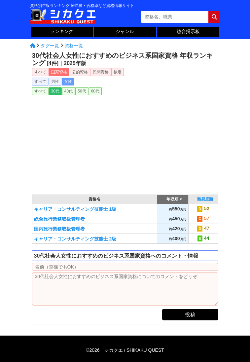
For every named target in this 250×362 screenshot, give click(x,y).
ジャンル (125, 31)
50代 (82, 91)
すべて (40, 72)
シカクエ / (134, 350)
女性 (68, 81)
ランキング (61, 31)
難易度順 (205, 199)
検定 (118, 72)
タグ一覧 (50, 45)
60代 (95, 91)
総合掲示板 (188, 31)
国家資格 (59, 72)
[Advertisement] (125, 142)
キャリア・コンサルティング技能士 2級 (75, 238)
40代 (68, 91)
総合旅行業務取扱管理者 (59, 219)
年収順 (172, 199)
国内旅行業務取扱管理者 (59, 229)
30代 (55, 91)
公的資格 (80, 72)
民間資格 (101, 72)
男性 (55, 81)
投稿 (190, 314)
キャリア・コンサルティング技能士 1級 (75, 209)
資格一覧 (74, 45)
